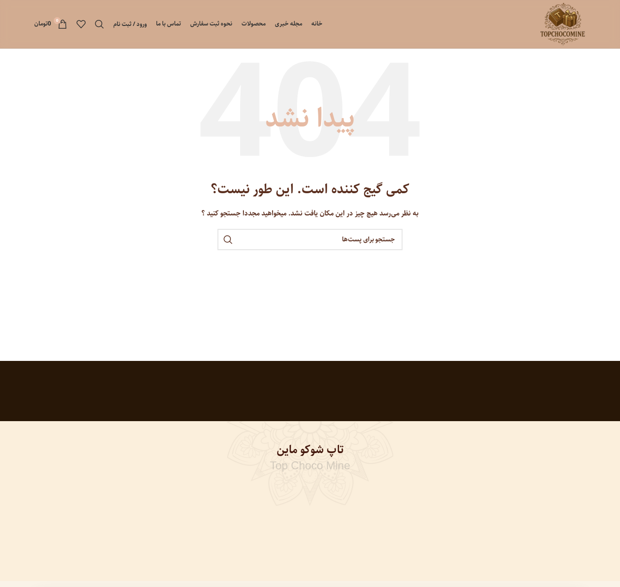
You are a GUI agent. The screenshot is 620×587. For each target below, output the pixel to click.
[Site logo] (563, 24)
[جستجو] (99, 24)
